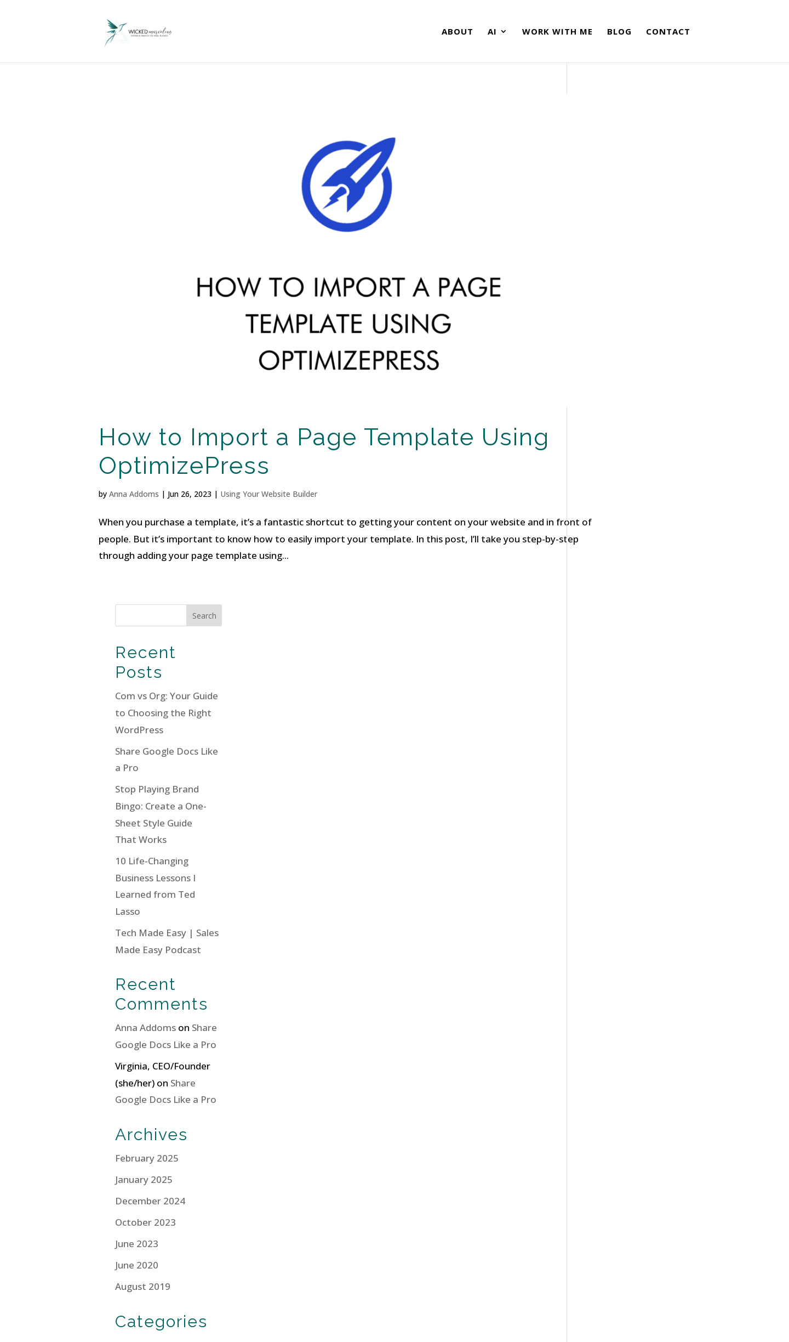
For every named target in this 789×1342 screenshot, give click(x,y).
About (457, 32)
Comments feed (619, 1055)
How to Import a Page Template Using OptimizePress (286, 411)
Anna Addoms (134, 454)
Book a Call (612, 1233)
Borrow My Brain (449, 1242)
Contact (668, 32)
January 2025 (612, 668)
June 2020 (605, 755)
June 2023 (605, 733)
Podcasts (604, 856)
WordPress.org (616, 1077)
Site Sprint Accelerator (460, 1209)
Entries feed (610, 1034)
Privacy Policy (124, 1313)
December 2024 (619, 690)
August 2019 (611, 776)
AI (492, 32)
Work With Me (557, 32)
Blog (619, 32)
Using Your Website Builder (268, 454)
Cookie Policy (249, 1313)
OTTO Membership (453, 1192)
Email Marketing (620, 835)
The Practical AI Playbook (467, 1225)
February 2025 (615, 647)
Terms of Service (187, 1313)
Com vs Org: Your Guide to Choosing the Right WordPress (635, 202)
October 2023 (614, 712)
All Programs (439, 1259)
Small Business (616, 877)
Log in (597, 1012)
